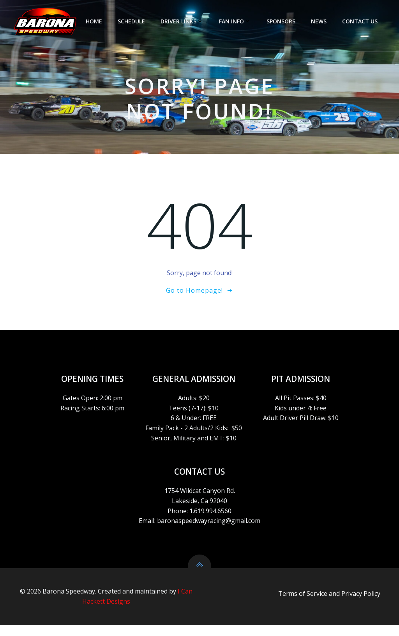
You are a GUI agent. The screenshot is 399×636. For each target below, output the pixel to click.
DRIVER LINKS (183, 21)
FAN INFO (236, 21)
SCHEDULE (132, 21)
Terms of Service (302, 605)
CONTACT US (361, 21)
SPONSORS (282, 21)
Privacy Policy (360, 605)
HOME (95, 21)
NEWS (320, 21)
